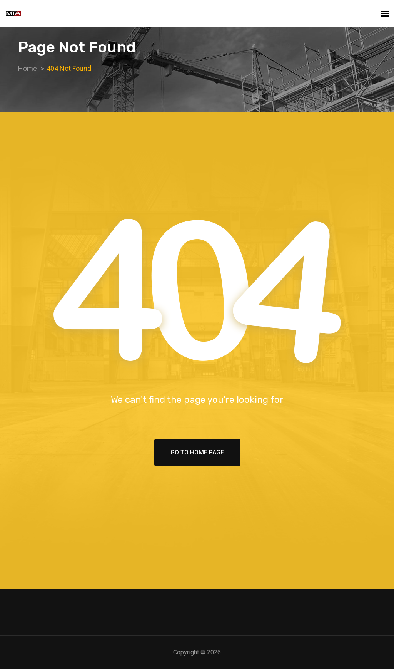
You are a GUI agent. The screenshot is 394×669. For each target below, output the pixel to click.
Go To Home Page (197, 452)
